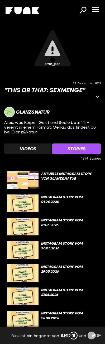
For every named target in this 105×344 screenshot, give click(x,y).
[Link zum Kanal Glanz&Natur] (27, 112)
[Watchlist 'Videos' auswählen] (27, 148)
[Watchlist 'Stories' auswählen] (76, 148)
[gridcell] (52, 180)
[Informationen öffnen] (97, 97)
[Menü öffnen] (95, 10)
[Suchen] (83, 11)
